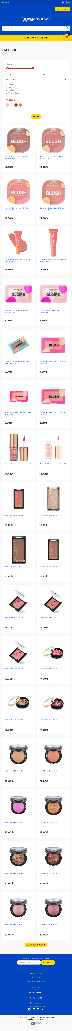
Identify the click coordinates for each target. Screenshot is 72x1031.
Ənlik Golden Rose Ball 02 (14, 720)
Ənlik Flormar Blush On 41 (14, 924)
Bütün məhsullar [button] (35, 38)
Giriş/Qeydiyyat (62, 9)
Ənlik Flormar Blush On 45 (14, 873)
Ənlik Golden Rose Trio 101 (14, 668)
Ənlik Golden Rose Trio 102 (49, 617)
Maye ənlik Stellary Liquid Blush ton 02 (18, 464)
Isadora (10, 87)
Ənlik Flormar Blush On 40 (49, 924)
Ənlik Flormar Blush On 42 (49, 873)
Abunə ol (48, 962)
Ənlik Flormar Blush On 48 (49, 771)
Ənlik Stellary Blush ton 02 (49, 566)
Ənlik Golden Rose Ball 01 (48, 720)
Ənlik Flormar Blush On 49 (14, 771)
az (68, 2)
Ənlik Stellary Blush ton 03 (49, 515)
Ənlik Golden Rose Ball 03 (48, 668)
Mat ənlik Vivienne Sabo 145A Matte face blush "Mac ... (17, 158)
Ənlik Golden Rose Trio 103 (14, 617)
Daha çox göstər (36, 945)
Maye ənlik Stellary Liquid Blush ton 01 (53, 464)
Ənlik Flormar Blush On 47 (14, 822)
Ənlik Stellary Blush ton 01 (14, 566)
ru (64, 2)
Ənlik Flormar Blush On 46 (49, 822)
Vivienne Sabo (12, 93)
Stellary (10, 90)
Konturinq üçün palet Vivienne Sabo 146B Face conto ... (17, 362)
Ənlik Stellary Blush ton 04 (14, 515)
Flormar (10, 84)
